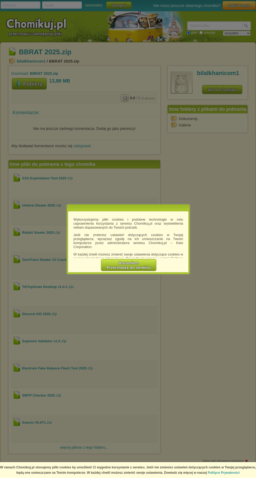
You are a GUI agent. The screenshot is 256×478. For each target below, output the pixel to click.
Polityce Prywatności (224, 473)
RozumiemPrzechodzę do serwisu (129, 265)
